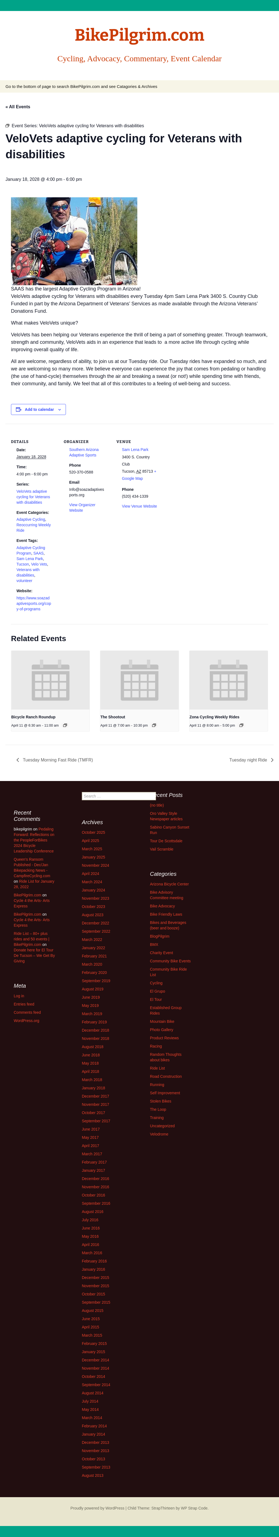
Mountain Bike (162, 1021)
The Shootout (112, 717)
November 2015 (95, 1286)
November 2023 (95, 898)
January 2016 (93, 1269)
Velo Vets (39, 564)
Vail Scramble (161, 849)
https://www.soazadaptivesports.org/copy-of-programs (33, 603)
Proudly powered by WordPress (97, 1508)
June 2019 (91, 997)
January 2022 (93, 948)
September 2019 (96, 981)
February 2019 (94, 1022)
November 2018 (95, 1038)
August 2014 (93, 1393)
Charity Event (161, 953)
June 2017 (91, 1129)
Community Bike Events (170, 961)
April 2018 (90, 1071)
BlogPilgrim (159, 936)
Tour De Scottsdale (166, 841)
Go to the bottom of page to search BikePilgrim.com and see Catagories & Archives (81, 86)
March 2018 (92, 1080)
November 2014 (95, 1368)
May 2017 (90, 1137)
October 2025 (93, 832)
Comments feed (27, 1012)
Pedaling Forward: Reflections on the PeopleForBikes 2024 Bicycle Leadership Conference (34, 840)
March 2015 (92, 1335)
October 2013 (93, 1459)
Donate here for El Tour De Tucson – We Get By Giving (34, 955)
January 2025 (93, 857)
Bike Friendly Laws (166, 914)
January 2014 (93, 1434)
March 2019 (92, 1014)
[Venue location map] (198, 462)
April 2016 (90, 1244)
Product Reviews (164, 1038)
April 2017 (90, 1145)
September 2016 (96, 1203)
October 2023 (93, 906)
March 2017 (92, 1154)
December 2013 (95, 1442)
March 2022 (92, 939)
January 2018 (93, 1088)
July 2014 (90, 1401)
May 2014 (90, 1409)
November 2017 (95, 1104)
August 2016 (93, 1211)
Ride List (157, 1068)
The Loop (158, 1109)
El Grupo (157, 991)
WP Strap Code (194, 1508)
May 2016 (90, 1236)
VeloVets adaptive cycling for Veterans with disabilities (33, 497)
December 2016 (95, 1178)
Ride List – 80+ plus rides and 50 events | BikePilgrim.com (31, 939)
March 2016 (92, 1253)
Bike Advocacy (162, 906)
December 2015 (95, 1277)
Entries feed (24, 1004)
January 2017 (93, 1170)
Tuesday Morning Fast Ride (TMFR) (57, 760)
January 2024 (93, 890)
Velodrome (159, 1134)
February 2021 (94, 956)
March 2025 (92, 849)
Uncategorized (162, 1126)
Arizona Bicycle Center (169, 884)
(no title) (157, 805)
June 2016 (91, 1228)
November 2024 (95, 865)
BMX (154, 944)
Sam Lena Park (29, 558)
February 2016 (94, 1261)
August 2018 (93, 1047)
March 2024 (92, 882)
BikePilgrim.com (27, 895)
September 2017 (96, 1121)
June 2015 (91, 1319)
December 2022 (95, 923)
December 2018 (95, 1030)
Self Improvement (165, 1093)
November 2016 (95, 1187)
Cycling (156, 983)
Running (157, 1084)
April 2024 (90, 873)
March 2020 (92, 964)
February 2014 (94, 1426)
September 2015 (96, 1302)
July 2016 (90, 1220)
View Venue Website (139, 506)
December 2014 (95, 1360)
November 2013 (95, 1451)
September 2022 (96, 931)
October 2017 (93, 1112)
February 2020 (94, 972)
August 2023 (93, 915)
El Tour (156, 999)
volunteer (24, 580)
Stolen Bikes (160, 1101)
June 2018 (91, 1055)
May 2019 (90, 1005)
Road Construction (166, 1076)
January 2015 (93, 1352)
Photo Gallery (161, 1030)
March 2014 (92, 1418)
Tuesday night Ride (248, 760)
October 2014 (93, 1376)
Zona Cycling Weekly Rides (214, 717)
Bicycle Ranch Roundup (33, 717)
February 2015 (94, 1343)
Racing (156, 1046)
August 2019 (93, 989)
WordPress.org (26, 1020)
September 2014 (96, 1385)
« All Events (17, 106)
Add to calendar (39, 409)
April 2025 (90, 840)
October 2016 (93, 1195)
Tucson (22, 564)
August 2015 (93, 1310)
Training (157, 1117)
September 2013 (96, 1467)
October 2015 (93, 1294)
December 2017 (95, 1096)
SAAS (38, 553)
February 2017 (94, 1162)
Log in (19, 996)
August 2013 (93, 1475)
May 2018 (90, 1063)
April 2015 (90, 1327)
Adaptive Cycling (30, 519)
